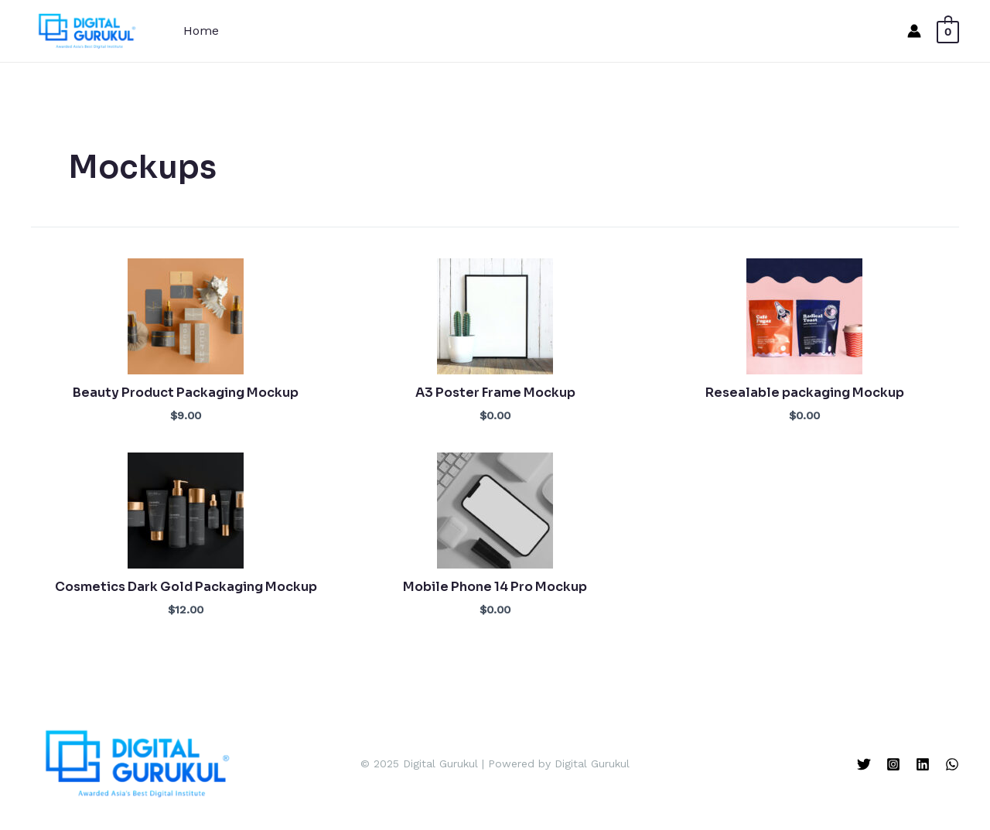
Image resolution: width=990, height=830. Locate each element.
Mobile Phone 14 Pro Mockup (495, 587)
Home (201, 30)
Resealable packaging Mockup (804, 392)
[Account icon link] (914, 31)
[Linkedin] (923, 764)
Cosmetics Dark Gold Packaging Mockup (186, 587)
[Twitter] (864, 764)
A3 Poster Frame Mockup (495, 392)
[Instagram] (893, 764)
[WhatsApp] (952, 764)
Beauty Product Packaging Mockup (186, 392)
